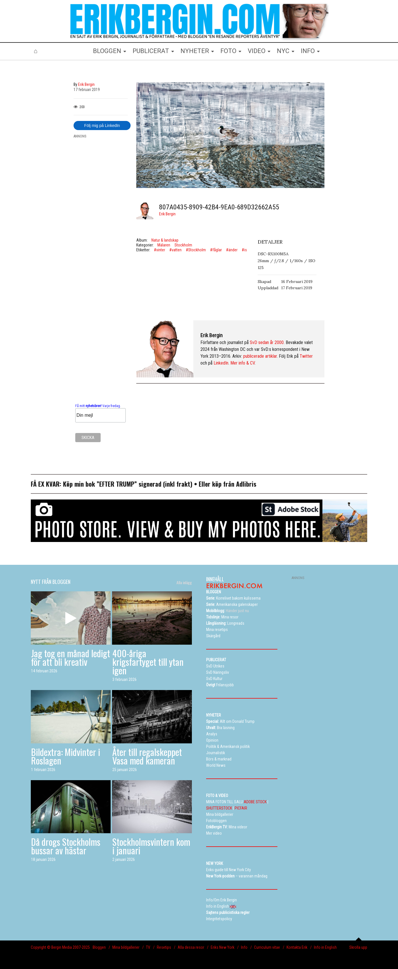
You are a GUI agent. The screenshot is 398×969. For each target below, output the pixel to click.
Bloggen (99, 947)
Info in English (325, 947)
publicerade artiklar (260, 356)
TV (148, 947)
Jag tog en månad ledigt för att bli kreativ (70, 657)
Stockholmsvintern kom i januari (151, 846)
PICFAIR (241, 808)
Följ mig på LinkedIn (102, 125)
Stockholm (183, 245)
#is (244, 250)
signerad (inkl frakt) (165, 483)
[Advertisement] (101, 229)
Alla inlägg (184, 582)
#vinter (159, 250)
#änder (231, 250)
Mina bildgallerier (125, 947)
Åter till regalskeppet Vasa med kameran (147, 756)
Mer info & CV (242, 363)
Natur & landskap (164, 240)
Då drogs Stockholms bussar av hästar (65, 846)
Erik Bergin (167, 214)
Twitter (306, 356)
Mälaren (163, 245)
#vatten (175, 250)
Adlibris (246, 483)
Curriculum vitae (267, 947)
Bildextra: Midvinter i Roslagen (65, 756)
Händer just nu (227, 610)
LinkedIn (221, 363)
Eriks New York (222, 947)
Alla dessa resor (191, 947)
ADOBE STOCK (255, 802)
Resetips (164, 947)
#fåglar (216, 250)
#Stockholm (196, 250)
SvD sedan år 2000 (267, 342)
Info (244, 947)
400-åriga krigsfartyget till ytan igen (148, 661)
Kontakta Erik (297, 947)
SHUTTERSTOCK (219, 808)
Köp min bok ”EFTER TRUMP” (101, 483)
